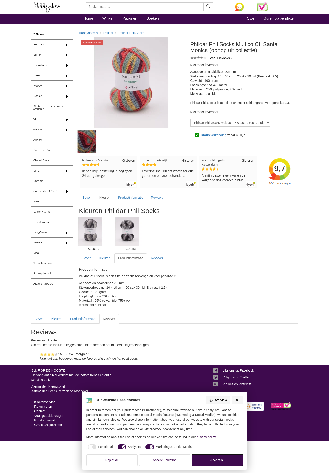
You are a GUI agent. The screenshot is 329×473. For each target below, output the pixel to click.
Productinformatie (130, 197)
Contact (39, 411)
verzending (213, 135)
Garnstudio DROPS (45, 191)
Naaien (37, 96)
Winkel (107, 18)
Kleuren (104, 197)
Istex (36, 201)
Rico (36, 252)
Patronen (129, 18)
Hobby (37, 85)
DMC (36, 170)
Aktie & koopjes (43, 283)
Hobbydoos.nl (88, 33)
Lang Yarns (40, 232)
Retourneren (43, 406)
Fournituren (40, 65)
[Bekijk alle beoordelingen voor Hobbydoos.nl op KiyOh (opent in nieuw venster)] (242, 6)
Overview (218, 400)
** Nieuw (38, 34)
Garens (37, 129)
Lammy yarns (41, 211)
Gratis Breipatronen (48, 425)
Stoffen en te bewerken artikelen (48, 108)
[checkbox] (99, 446)
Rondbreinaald (44, 420)
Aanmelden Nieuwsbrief (48, 386)
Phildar (37, 242)
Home (88, 18)
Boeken (152, 18)
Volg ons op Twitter (236, 377)
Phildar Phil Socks (131, 33)
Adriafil (37, 139)
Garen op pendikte (278, 18)
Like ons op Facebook (238, 370)
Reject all (112, 460)
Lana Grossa (41, 222)
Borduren (39, 44)
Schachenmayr (42, 263)
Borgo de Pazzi (42, 150)
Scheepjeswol (42, 273)
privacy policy (206, 437)
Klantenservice (44, 402)
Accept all (217, 460)
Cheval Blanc (41, 160)
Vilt (35, 119)
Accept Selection (165, 460)
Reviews (157, 197)
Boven (87, 197)
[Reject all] (237, 400)
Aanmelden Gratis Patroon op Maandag (59, 391)
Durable (38, 180)
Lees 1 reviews (219, 58)
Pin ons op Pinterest (237, 384)
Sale (250, 18)
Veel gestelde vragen (49, 416)
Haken (37, 75)
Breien (37, 54)
